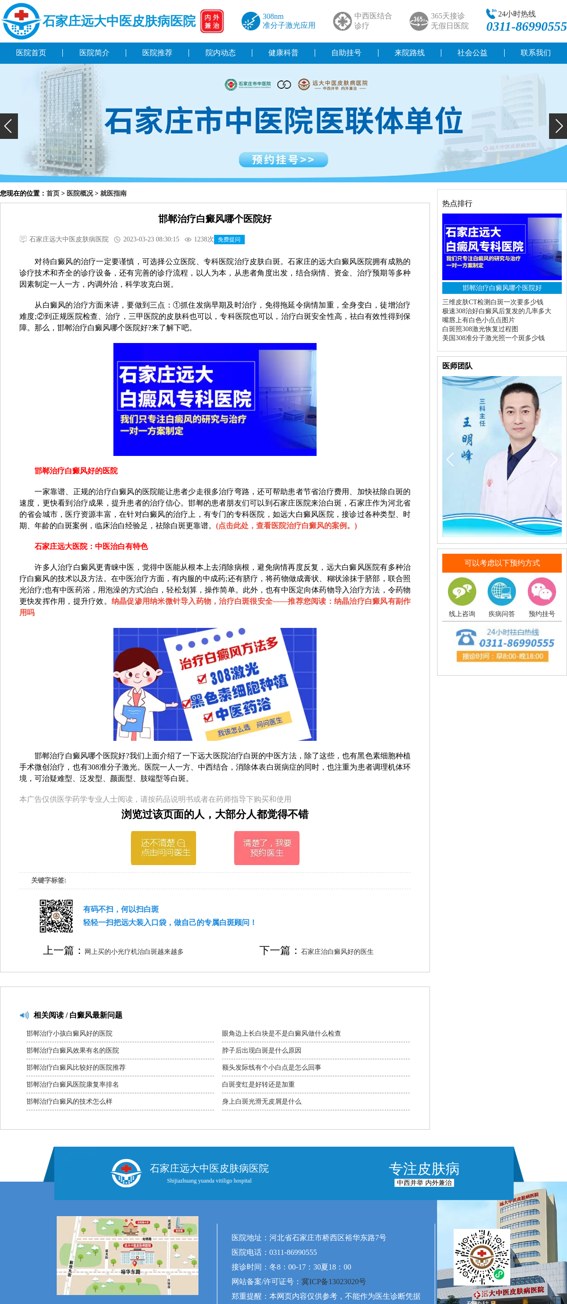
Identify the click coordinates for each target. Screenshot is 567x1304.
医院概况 (80, 193)
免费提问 (229, 239)
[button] (9, 126)
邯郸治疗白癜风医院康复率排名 (72, 1084)
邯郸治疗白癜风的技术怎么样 (69, 1101)
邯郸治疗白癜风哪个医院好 (502, 288)
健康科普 (283, 53)
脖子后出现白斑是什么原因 (261, 1050)
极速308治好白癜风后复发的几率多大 (496, 311)
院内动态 (221, 53)
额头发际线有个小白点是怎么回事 (271, 1067)
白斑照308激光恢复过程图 (480, 329)
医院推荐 (157, 53)
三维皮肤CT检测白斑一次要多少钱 (492, 302)
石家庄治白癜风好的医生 (337, 951)
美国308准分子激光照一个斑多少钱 (493, 338)
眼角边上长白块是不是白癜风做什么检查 (281, 1033)
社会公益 (472, 53)
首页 (53, 193)
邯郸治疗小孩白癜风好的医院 (69, 1033)
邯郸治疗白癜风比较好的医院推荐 (76, 1067)
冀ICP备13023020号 (333, 1282)
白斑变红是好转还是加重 (258, 1084)
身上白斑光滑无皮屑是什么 (261, 1101)
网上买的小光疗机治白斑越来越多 (134, 951)
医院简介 (94, 53)
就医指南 (113, 193)
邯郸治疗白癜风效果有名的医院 (72, 1050)
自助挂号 (346, 53)
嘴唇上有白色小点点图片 (478, 320)
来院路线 (410, 53)
